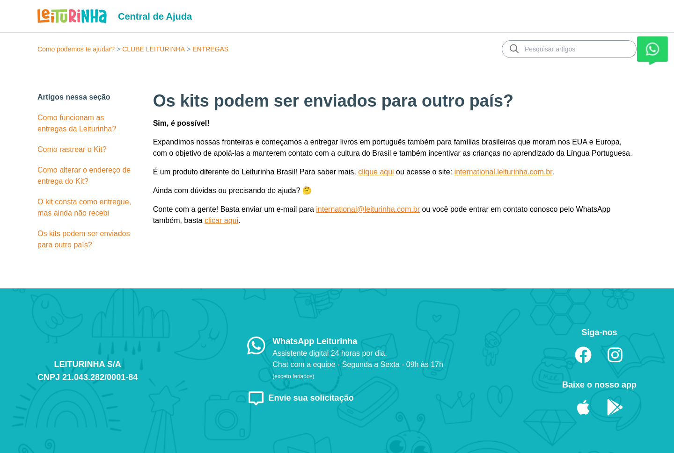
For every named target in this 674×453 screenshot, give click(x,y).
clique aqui (376, 172)
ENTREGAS (210, 49)
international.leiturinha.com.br (503, 172)
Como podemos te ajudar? (76, 49)
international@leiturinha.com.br (368, 209)
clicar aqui (221, 220)
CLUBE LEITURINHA (153, 49)
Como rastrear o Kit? (72, 149)
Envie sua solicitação (300, 398)
